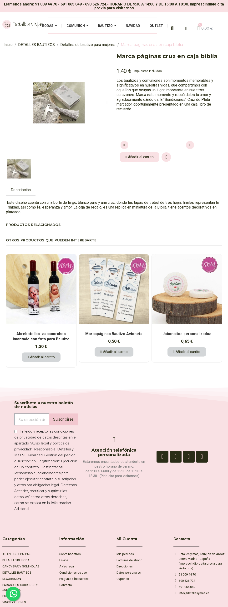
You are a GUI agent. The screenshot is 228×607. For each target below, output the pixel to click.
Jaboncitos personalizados (186, 334)
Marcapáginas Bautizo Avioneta (113, 334)
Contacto (181, 539)
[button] (10, 102)
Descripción (21, 190)
